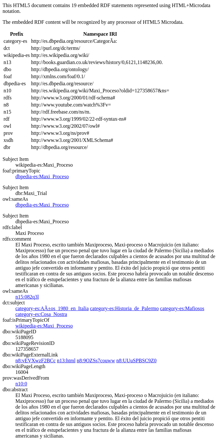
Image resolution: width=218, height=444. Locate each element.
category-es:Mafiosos (182, 308)
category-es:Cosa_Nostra (41, 314)
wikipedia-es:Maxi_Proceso (44, 325)
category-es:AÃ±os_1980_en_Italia (52, 308)
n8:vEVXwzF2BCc (35, 360)
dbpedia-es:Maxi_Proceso (42, 176)
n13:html (66, 360)
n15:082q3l (27, 297)
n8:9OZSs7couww (96, 360)
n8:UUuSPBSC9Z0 (136, 360)
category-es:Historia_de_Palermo (124, 308)
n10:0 (21, 383)
